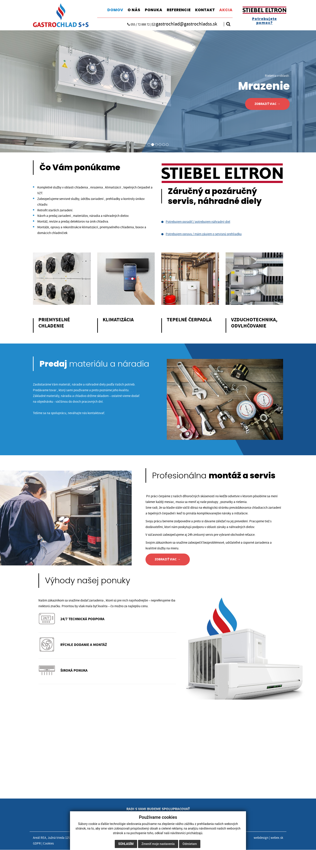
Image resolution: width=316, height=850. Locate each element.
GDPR (37, 844)
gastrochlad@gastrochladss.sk (184, 24)
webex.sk (277, 838)
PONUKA (153, 10)
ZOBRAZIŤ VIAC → (267, 104)
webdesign (261, 838)
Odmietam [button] (190, 844)
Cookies (48, 844)
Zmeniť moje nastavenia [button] (158, 844)
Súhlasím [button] (126, 844)
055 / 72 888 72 (136, 25)
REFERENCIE (179, 10)
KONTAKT (205, 10)
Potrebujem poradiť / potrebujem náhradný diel (198, 222)
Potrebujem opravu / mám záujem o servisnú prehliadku (204, 234)
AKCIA (226, 10)
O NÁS (134, 10)
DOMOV (115, 10)
